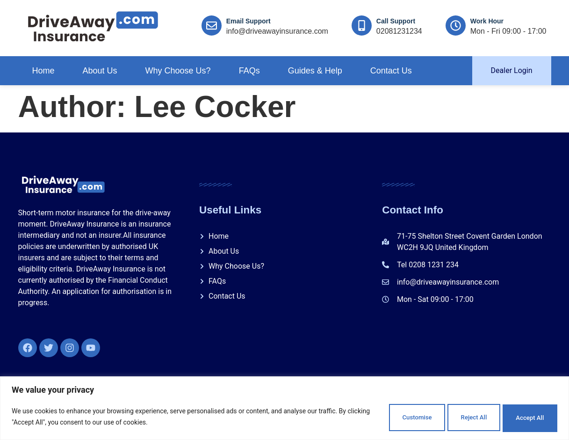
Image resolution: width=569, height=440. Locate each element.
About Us (100, 70)
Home (43, 70)
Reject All (451, 416)
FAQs (249, 70)
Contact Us (391, 70)
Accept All (523, 416)
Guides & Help (315, 70)
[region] (284, 407)
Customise (378, 416)
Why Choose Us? (178, 70)
